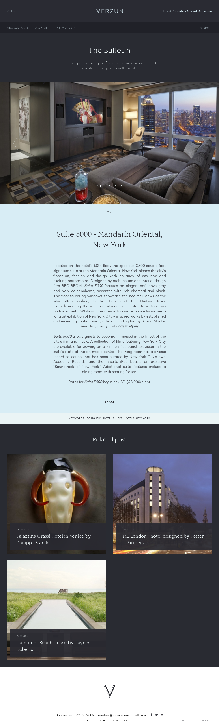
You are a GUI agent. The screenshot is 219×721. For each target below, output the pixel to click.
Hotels (129, 418)
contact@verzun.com (113, 715)
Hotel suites (113, 418)
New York (143, 418)
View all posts (18, 27)
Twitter (158, 715)
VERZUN (109, 11)
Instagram (163, 715)
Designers (94, 418)
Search (205, 28)
